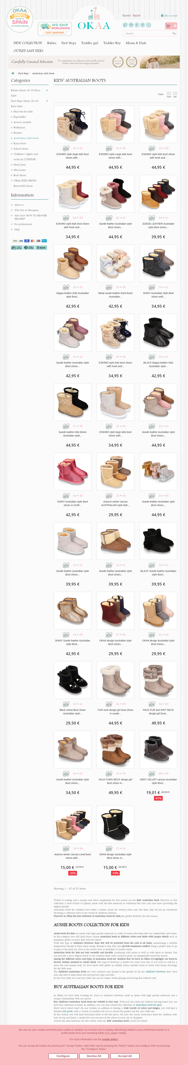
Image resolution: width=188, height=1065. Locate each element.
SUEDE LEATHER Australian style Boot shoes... (158, 225)
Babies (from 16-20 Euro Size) (25, 92)
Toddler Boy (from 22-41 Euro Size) (26, 246)
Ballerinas (19, 127)
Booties (18, 132)
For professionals (23, 305)
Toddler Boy (112, 43)
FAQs (17, 310)
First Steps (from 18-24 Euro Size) (24, 103)
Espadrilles (20, 116)
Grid (169, 94)
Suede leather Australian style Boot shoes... (115, 225)
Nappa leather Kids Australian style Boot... (72, 295)
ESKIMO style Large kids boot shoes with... (115, 156)
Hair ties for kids (23, 111)
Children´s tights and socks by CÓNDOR (26, 156)
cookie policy (110, 1039)
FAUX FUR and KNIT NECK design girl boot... (158, 712)
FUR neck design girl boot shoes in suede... (115, 712)
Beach (17, 201)
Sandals (18, 207)
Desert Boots (21, 196)
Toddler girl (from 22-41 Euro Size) (25, 236)
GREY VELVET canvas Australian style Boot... (158, 781)
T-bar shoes (20, 191)
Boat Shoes (20, 175)
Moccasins (20, 170)
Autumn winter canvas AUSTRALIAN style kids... (115, 503)
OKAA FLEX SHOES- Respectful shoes (25, 183)
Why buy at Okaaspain (27, 291)
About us (19, 286)
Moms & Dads (136, 43)
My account (169, 15)
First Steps (69, 43)
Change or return (24, 316)
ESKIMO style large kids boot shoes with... (72, 156)
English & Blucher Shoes (27, 223)
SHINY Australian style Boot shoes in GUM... (72, 503)
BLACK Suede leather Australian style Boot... (158, 573)
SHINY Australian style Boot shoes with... (158, 295)
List (175, 94)
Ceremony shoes (23, 217)
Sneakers (19, 228)
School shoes (21, 148)
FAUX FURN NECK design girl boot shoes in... (115, 781)
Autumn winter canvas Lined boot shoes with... (72, 856)
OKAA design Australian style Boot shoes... (115, 642)
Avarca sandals (22, 122)
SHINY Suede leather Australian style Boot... (72, 642)
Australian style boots (26, 138)
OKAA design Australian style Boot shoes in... (115, 856)
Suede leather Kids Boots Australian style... (72, 434)
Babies (51, 43)
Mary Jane (20, 164)
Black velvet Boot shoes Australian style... (72, 712)
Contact (18, 321)
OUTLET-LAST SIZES (28, 51)
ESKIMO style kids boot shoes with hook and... (158, 156)
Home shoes (21, 212)
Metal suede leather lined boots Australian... (115, 295)
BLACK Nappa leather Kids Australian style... (158, 364)
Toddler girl (89, 43)
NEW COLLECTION (28, 43)
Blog (17, 335)
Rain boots (20, 143)
